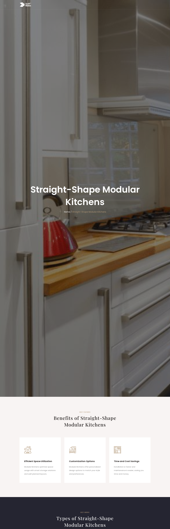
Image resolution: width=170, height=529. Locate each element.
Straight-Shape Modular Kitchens (89, 211)
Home (67, 211)
